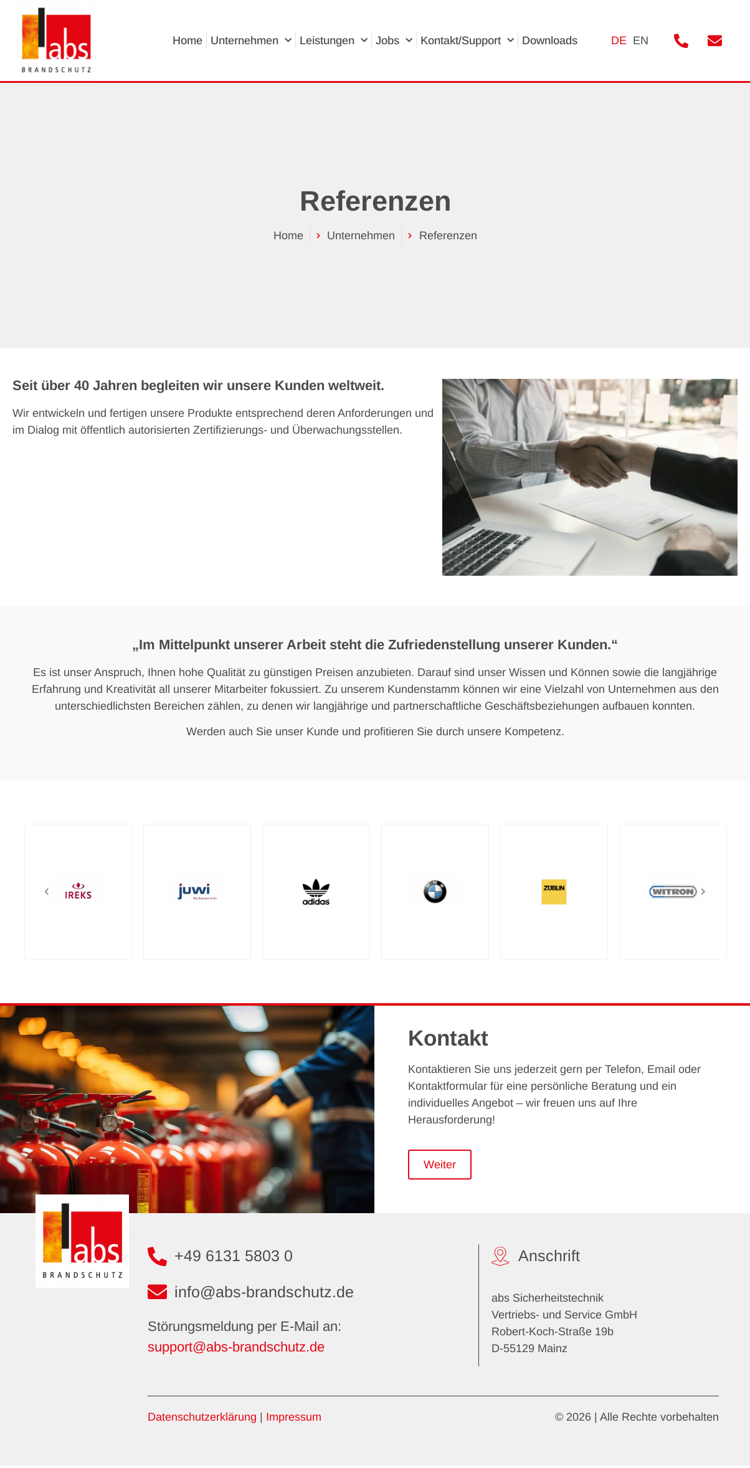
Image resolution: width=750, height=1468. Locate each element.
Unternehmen (251, 41)
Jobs (394, 41)
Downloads (549, 40)
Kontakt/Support (467, 41)
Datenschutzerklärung (202, 1419)
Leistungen (334, 41)
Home (187, 40)
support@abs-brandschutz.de (236, 1349)
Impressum (293, 1419)
